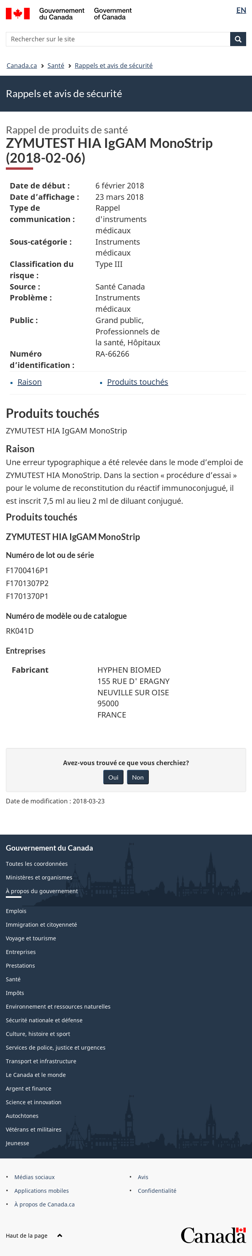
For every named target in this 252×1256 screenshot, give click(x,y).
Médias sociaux (34, 1177)
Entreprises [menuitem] (21, 952)
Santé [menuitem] (13, 979)
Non (138, 777)
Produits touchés (137, 382)
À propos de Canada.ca (44, 1204)
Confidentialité (157, 1190)
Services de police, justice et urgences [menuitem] (56, 1047)
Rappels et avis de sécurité (114, 65)
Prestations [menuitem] (20, 965)
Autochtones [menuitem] (22, 1115)
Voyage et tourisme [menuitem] (31, 938)
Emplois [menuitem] (16, 911)
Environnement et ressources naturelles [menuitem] (58, 1006)
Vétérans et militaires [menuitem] (34, 1129)
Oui (113, 777)
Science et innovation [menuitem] (34, 1102)
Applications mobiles (41, 1190)
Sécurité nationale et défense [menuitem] (44, 1020)
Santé (56, 65)
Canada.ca (22, 65)
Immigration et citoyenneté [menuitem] (41, 924)
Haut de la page (34, 1235)
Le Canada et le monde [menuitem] (36, 1074)
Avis (143, 1177)
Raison (30, 382)
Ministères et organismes (39, 877)
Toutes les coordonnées (37, 863)
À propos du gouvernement (42, 891)
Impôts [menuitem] (15, 993)
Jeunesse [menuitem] (17, 1143)
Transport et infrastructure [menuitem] (41, 1061)
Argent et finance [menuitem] (28, 1088)
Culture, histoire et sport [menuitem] (38, 1033)
